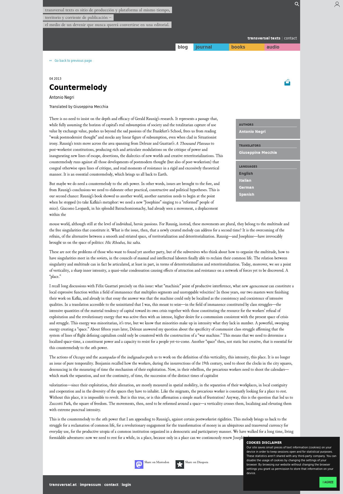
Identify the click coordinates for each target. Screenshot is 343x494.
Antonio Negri (252, 132)
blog (181, 46)
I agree (328, 482)
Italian (245, 180)
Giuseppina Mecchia (258, 152)
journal (202, 46)
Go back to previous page (73, 60)
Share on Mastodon (152, 464)
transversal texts (265, 38)
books (237, 46)
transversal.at (63, 485)
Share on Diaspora (192, 464)
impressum (90, 485)
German (246, 187)
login (126, 485)
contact (290, 38)
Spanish (246, 194)
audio (272, 46)
